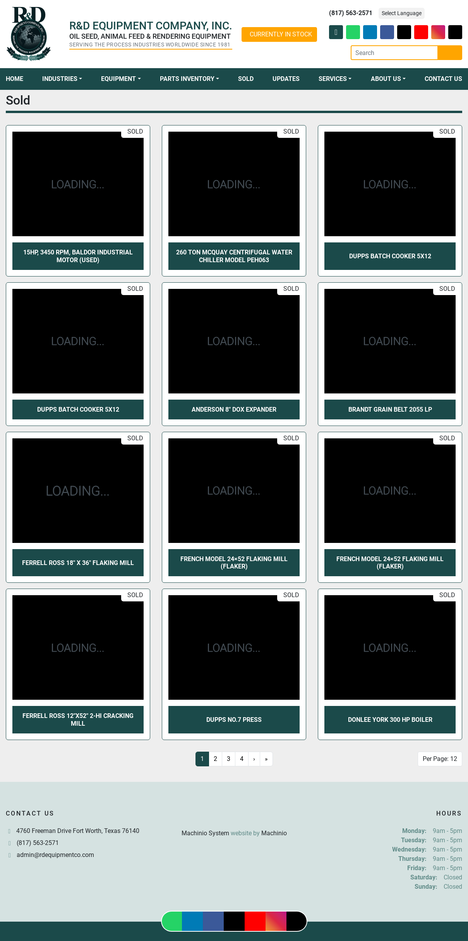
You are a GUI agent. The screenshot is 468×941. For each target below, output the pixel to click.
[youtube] (421, 32)
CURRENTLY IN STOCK (281, 34)
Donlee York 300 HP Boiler (390, 719)
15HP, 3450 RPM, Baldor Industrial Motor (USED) (78, 256)
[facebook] (387, 32)
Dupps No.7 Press (234, 719)
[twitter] (404, 32)
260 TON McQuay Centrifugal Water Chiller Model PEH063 (234, 256)
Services (333, 78)
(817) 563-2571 (350, 13)
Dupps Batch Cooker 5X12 (390, 256)
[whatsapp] (353, 32)
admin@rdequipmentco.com (55, 855)
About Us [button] (386, 78)
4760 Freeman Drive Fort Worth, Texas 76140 (77, 831)
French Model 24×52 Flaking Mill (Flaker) (234, 562)
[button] (62, 79)
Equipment (118, 78)
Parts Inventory (187, 78)
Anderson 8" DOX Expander (234, 409)
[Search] (394, 52)
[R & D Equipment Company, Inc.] (234, 814)
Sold (246, 78)
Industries (59, 78)
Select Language (402, 13)
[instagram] (438, 32)
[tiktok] (455, 32)
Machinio (274, 833)
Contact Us (443, 78)
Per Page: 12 (440, 758)
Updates (286, 78)
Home (14, 78)
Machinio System (205, 833)
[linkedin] (370, 32)
